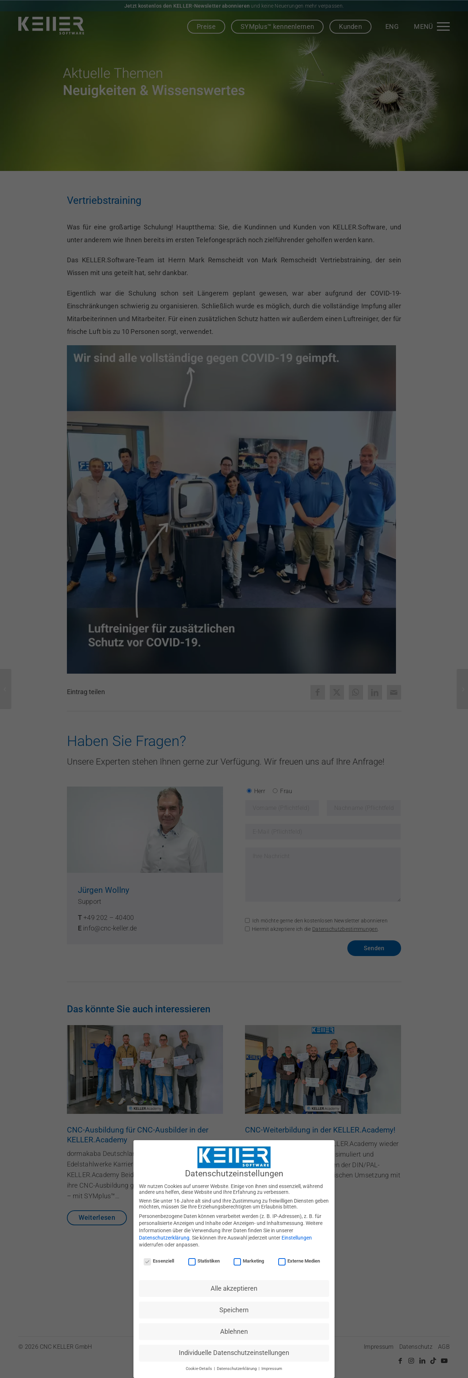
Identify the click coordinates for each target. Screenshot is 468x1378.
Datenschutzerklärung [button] (237, 1368)
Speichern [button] (234, 1310)
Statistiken (204, 1261)
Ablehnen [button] (234, 1331)
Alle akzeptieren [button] (234, 1288)
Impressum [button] (271, 1368)
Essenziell (159, 1261)
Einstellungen (297, 1238)
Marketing (249, 1261)
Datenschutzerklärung (164, 1238)
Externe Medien (299, 1261)
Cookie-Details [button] (199, 1368)
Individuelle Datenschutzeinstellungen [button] (234, 1352)
